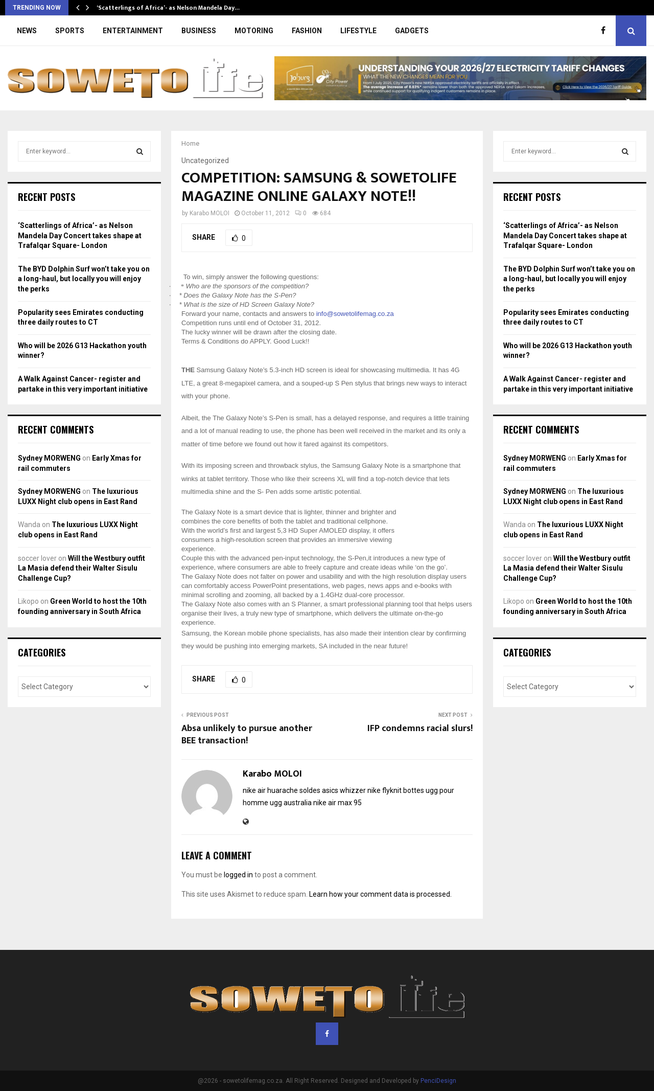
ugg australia (291, 803)
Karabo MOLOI (209, 213)
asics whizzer (344, 790)
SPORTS (69, 31)
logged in (238, 875)
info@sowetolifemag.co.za (355, 313)
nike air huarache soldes (281, 790)
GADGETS (412, 31)
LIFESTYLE (358, 31)
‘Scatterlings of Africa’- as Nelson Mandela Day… (168, 8)
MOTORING (254, 31)
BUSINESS (198, 31)
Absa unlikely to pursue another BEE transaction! (246, 734)
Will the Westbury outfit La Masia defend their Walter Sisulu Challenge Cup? (81, 568)
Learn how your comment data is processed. (380, 894)
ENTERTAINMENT (133, 31)
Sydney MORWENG (49, 458)
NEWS (27, 31)
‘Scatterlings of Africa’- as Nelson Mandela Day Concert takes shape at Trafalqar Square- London (80, 235)
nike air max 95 (337, 803)
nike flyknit (384, 790)
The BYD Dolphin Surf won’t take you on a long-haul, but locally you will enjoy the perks (84, 279)
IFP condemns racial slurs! (420, 728)
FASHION (307, 31)
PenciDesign (438, 1080)
